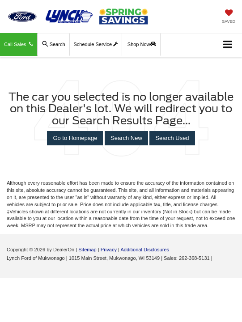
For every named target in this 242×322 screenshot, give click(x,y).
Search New (126, 138)
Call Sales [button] (18, 44)
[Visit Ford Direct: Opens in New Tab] (216, 258)
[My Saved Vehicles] (228, 17)
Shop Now (141, 44)
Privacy (109, 249)
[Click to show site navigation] (228, 45)
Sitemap (87, 249)
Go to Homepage (75, 138)
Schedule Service (96, 44)
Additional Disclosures (144, 249)
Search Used (172, 138)
